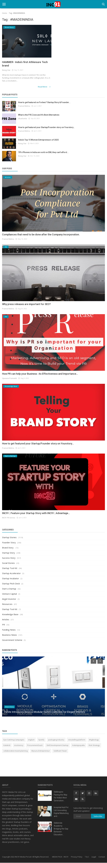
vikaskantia (22, 118)
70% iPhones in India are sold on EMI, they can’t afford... (43, 152)
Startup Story (8, 553)
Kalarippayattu (78, 745)
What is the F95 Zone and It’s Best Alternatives (38, 115)
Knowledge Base (10, 614)
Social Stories (8, 563)
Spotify (41, 740)
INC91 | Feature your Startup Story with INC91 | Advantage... (36, 513)
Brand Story (8, 547)
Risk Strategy (94, 745)
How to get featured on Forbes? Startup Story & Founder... (44, 102)
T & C (87, 857)
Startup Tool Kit (9, 568)
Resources (7, 604)
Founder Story (9, 542)
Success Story (8, 558)
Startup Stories (9, 537)
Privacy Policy (76, 857)
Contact (102, 857)
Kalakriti (6, 745)
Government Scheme (12, 640)
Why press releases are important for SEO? (26, 304)
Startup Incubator (10, 578)
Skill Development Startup (57, 745)
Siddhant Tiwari (60, 751)
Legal (94, 857)
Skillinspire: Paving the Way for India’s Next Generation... (60, 796)
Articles (5, 619)
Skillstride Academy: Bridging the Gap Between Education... (61, 829)
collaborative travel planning (15, 751)
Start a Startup (9, 589)
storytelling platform (76, 740)
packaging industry (56, 740)
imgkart (31, 740)
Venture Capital (9, 594)
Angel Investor (9, 599)
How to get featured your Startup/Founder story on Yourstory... (46, 127)
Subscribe (98, 816)
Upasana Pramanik (9, 378)
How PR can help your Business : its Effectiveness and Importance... (40, 374)
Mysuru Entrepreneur (40, 751)
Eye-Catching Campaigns (13, 740)
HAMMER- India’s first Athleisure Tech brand (25, 64)
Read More (44, 87)
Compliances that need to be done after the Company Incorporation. (41, 234)
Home (4, 13)
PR (3, 624)
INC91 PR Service (8, 518)
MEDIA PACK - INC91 (60, 857)
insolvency (18, 745)
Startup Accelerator (11, 573)
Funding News (9, 630)
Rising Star (6, 71)
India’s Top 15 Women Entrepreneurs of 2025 (38, 140)
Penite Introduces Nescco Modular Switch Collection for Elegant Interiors (44, 712)
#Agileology (94, 740)
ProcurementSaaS (35, 745)
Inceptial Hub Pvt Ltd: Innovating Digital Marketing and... (61, 812)
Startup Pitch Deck (11, 583)
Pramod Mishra (24, 106)
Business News (9, 635)
